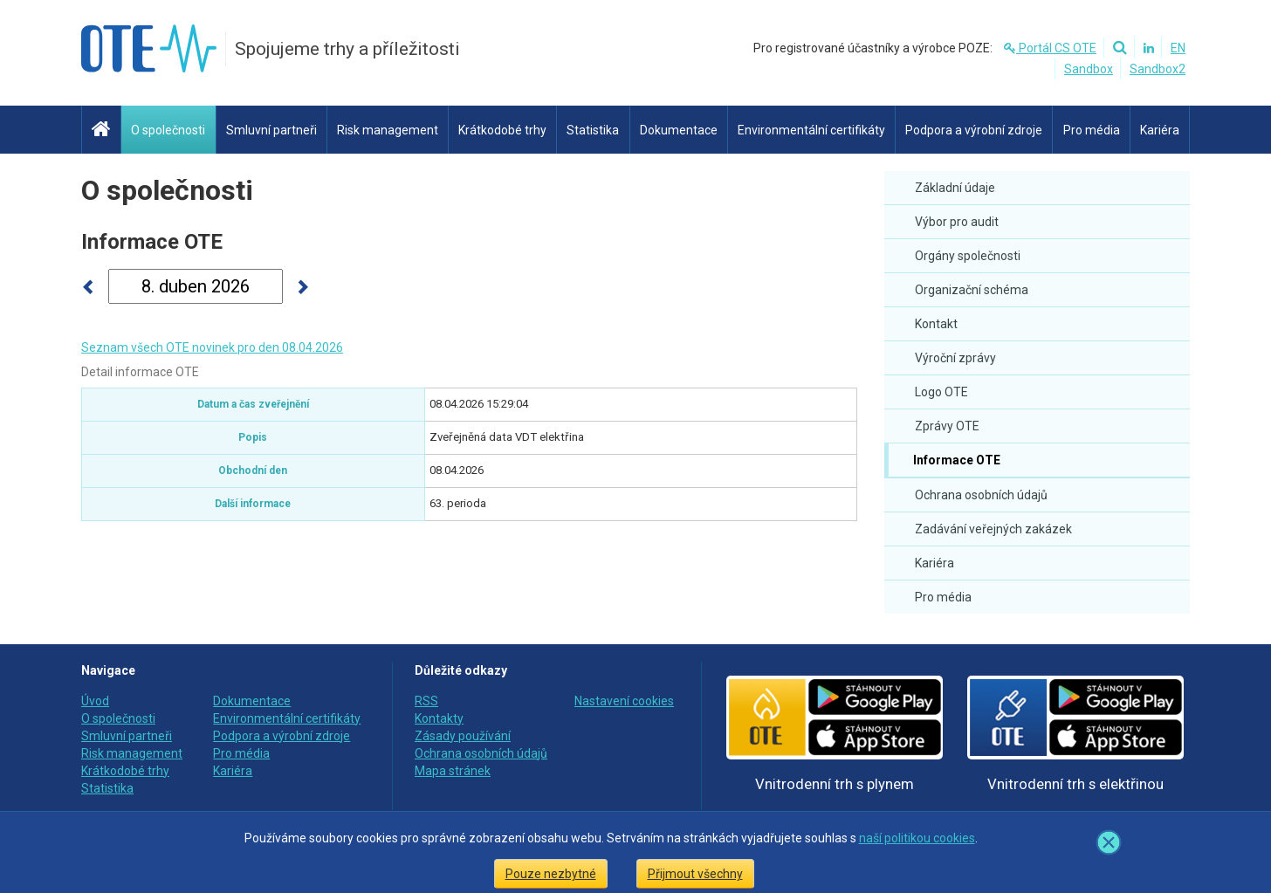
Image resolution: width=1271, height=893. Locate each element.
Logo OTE (941, 392)
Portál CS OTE (1050, 48)
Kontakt (936, 324)
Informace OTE (955, 460)
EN (1178, 48)
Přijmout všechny (695, 874)
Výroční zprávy (955, 358)
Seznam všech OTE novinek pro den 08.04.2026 (212, 347)
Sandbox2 (1157, 69)
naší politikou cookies (917, 838)
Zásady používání (463, 736)
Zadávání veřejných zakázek (993, 529)
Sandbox (1088, 69)
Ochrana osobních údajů (981, 495)
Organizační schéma (971, 290)
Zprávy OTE (947, 426)
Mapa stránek (453, 771)
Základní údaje (955, 188)
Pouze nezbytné (550, 874)
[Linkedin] (1146, 48)
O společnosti (167, 190)
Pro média (943, 597)
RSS (426, 701)
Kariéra (934, 563)
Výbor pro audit (957, 222)
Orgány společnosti (967, 256)
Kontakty (439, 718)
